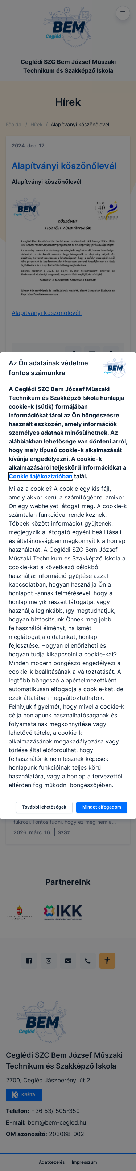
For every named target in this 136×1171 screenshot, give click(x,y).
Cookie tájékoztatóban (41, 476)
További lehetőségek (44, 807)
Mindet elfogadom (101, 807)
